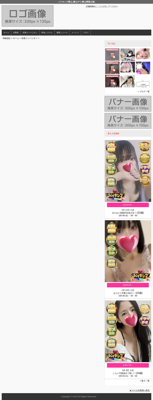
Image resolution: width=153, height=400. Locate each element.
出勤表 (16, 32)
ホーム (6, 32)
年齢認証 (6, 38)
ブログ (86, 32)
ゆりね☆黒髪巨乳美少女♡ (124, 213)
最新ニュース (62, 32)
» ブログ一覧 (144, 91)
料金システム (47, 32)
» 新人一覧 (145, 381)
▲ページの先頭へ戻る (139, 390)
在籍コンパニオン (30, 32)
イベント (75, 32)
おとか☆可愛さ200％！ (124, 293)
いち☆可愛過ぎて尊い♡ (124, 373)
